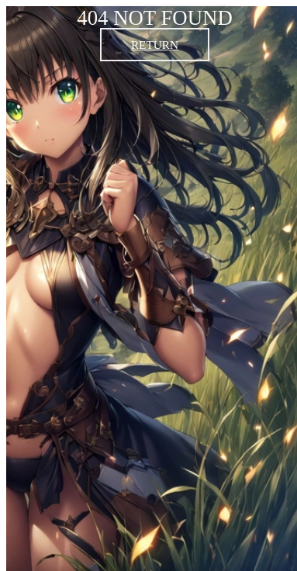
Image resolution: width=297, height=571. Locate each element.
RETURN (154, 44)
